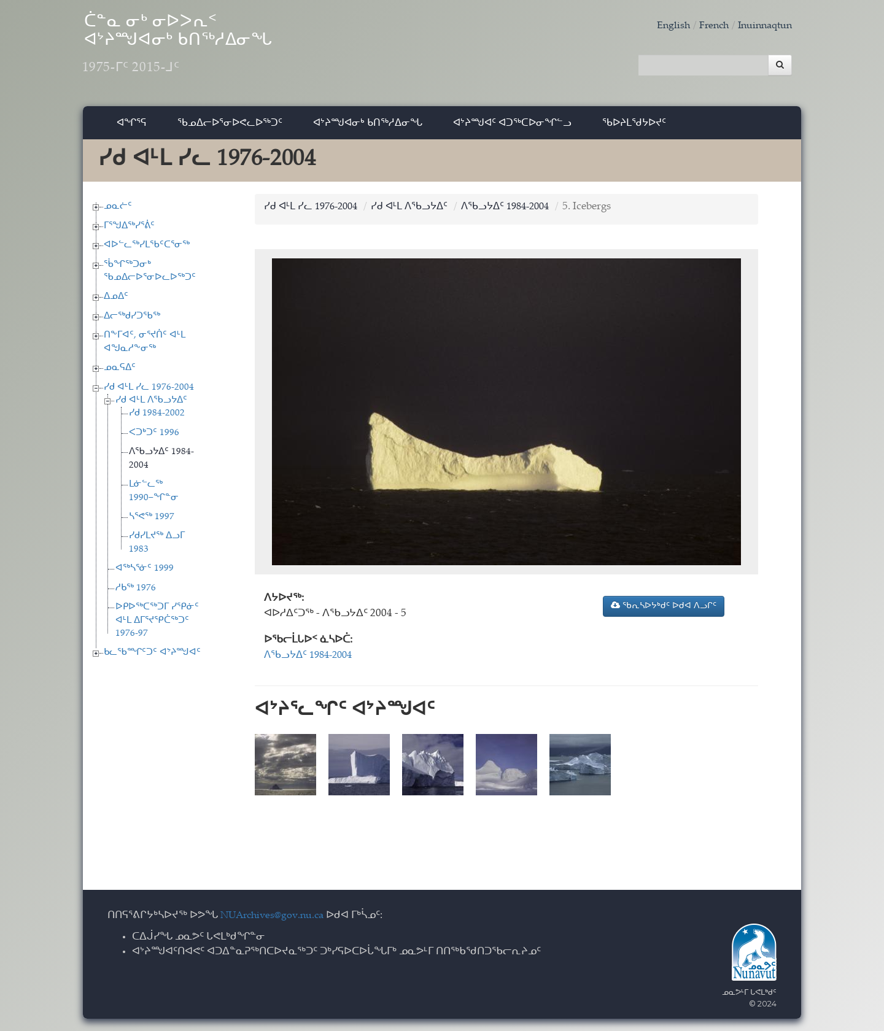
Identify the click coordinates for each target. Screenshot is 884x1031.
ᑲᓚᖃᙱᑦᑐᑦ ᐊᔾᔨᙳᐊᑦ (152, 655)
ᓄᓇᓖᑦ (118, 209)
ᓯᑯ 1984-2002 (157, 417)
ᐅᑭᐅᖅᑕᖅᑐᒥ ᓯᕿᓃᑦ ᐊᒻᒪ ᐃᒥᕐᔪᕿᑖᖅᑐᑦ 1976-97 (157, 623)
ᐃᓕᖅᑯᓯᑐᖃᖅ (132, 319)
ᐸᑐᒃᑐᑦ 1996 (154, 436)
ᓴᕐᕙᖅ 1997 (151, 520)
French (708, 26)
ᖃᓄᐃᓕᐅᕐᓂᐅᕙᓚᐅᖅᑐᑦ (229, 125)
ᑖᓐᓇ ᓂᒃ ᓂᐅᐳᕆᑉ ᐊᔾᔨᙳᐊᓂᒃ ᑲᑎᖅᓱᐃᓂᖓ (202, 49)
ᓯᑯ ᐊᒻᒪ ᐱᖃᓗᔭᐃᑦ (151, 403)
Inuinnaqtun (762, 26)
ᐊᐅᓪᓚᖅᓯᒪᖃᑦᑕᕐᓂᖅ (147, 248)
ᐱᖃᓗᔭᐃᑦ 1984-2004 (520, 210)
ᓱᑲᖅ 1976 (135, 591)
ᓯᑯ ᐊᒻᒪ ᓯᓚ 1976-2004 (149, 390)
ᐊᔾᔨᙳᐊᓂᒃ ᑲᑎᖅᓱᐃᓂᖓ (367, 125)
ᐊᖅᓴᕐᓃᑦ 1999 (144, 571)
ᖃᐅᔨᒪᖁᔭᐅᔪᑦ (634, 125)
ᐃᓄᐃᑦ (116, 300)
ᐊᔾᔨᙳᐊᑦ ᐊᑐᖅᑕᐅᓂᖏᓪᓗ (512, 125)
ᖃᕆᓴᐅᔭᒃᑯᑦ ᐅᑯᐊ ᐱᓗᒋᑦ (663, 609)
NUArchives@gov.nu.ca (275, 916)
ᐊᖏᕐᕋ (132, 125)
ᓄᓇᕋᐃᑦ (120, 371)
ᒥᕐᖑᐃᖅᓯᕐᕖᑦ (129, 229)
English (665, 26)
